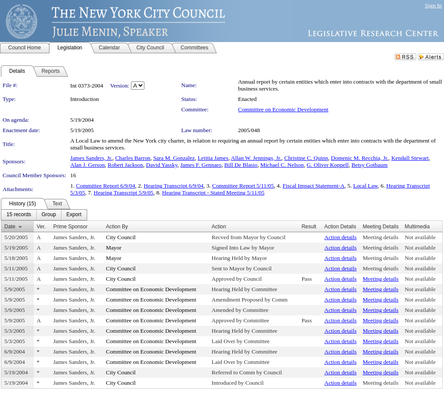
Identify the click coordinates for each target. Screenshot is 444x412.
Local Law (365, 185)
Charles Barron (132, 158)
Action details (340, 237)
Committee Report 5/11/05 (243, 185)
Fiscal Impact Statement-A (314, 185)
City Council (121, 237)
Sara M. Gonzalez (174, 158)
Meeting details (380, 237)
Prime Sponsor (70, 227)
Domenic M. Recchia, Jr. (359, 158)
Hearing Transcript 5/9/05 (123, 192)
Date (9, 227)
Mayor (113, 247)
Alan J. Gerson (87, 165)
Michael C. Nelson (282, 165)
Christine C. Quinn (306, 158)
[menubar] (44, 215)
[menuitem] (18, 215)
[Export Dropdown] (74, 215)
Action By (117, 227)
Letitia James (213, 158)
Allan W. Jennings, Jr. (256, 158)
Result (308, 227)
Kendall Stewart (409, 158)
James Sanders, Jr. (91, 158)
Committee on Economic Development (283, 109)
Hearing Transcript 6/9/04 (174, 185)
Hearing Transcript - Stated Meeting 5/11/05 (213, 192)
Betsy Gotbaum (370, 165)
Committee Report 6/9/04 (105, 185)
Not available (420, 237)
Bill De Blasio (240, 165)
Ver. (41, 227)
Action (219, 227)
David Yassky (161, 165)
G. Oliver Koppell (328, 165)
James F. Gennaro (201, 165)
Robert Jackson (125, 165)
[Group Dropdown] (48, 215)
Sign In (433, 5)
